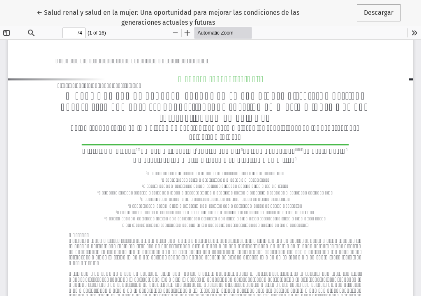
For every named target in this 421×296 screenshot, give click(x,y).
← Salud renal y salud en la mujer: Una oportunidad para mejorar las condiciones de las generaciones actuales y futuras (168, 16)
